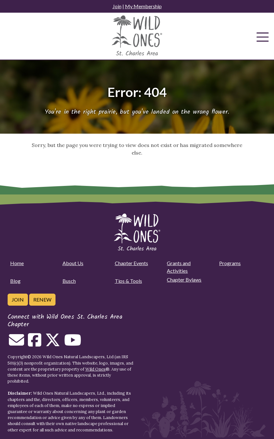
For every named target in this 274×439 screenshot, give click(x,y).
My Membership (143, 6)
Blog (15, 281)
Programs (230, 263)
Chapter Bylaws (184, 280)
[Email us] (16, 343)
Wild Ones (95, 369)
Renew (42, 299)
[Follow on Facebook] (34, 343)
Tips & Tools (128, 281)
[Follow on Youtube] (72, 343)
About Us (72, 263)
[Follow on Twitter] (53, 343)
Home (17, 263)
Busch (69, 281)
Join (117, 6)
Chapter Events (131, 263)
